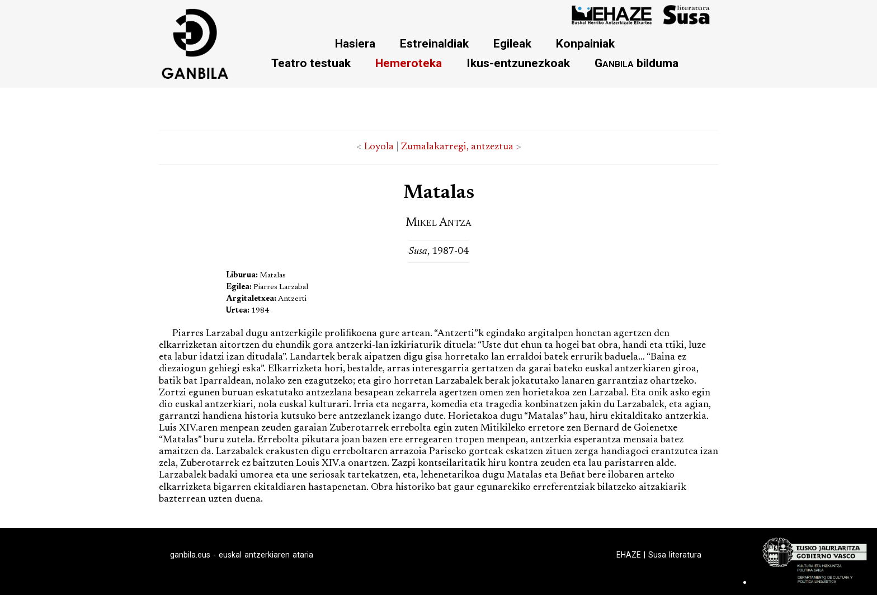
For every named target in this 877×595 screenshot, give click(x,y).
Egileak (512, 43)
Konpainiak (585, 43)
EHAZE (628, 554)
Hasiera (355, 43)
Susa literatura (674, 554)
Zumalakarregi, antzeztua (457, 147)
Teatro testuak (311, 63)
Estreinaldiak (434, 43)
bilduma (636, 63)
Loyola (379, 147)
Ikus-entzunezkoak (518, 63)
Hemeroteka (408, 63)
